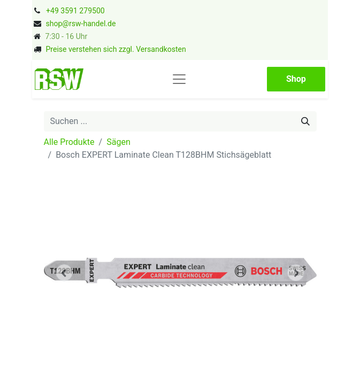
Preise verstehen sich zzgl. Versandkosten (115, 49)
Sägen (118, 142)
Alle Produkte (69, 142)
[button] (64, 273)
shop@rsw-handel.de (80, 23)
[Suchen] (305, 121)
